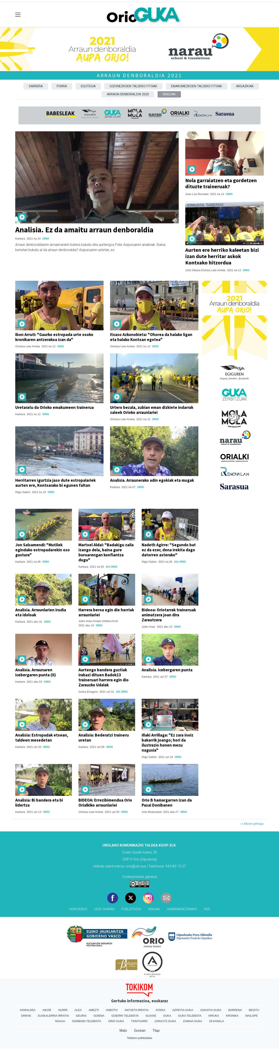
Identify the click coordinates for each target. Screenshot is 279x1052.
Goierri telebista (125, 1015)
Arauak (154, 909)
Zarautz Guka (165, 1021)
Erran (26, 1015)
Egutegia (88, 86)
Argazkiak (245, 86)
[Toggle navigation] (18, 15)
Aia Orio (111, 566)
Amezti (94, 1010)
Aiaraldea (28, 1010)
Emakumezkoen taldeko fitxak (196, 86)
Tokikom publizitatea (139, 1038)
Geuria (81, 1015)
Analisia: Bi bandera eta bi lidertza (39, 802)
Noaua (60, 1021)
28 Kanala (216, 1021)
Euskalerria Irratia (53, 1015)
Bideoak (169, 94)
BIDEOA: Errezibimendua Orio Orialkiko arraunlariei (105, 802)
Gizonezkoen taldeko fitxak (133, 86)
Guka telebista (189, 1015)
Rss (207, 909)
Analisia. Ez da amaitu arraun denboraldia (84, 230)
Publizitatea (131, 909)
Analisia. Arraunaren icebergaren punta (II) (35, 672)
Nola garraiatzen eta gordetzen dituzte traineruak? (221, 183)
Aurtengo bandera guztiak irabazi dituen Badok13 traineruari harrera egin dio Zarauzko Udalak (103, 677)
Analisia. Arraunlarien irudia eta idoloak (40, 612)
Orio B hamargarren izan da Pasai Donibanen (167, 802)
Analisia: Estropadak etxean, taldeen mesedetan (41, 737)
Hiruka (213, 1015)
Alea (78, 1010)
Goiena (99, 1015)
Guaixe (151, 1015)
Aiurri (63, 1010)
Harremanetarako (182, 909)
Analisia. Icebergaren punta (167, 669)
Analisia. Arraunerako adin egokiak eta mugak (152, 480)
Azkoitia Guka (210, 1010)
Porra (62, 86)
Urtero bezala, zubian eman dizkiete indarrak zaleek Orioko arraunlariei (151, 410)
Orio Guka (116, 1021)
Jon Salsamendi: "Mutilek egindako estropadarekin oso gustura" (42, 549)
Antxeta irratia (136, 1010)
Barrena (235, 1010)
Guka (167, 1015)
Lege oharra (104, 909)
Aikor (47, 1010)
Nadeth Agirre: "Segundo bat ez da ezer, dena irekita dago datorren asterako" (169, 549)
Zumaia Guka (192, 1021)
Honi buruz (78, 909)
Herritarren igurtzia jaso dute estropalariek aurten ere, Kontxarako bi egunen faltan (55, 483)
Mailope (251, 1015)
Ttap (156, 1030)
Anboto (112, 1010)
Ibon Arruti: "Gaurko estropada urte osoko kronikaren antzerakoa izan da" (54, 337)
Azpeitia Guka (182, 1010)
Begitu (254, 1010)
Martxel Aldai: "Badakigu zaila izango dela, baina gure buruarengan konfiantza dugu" (106, 552)
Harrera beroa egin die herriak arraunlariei (106, 612)
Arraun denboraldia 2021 (139, 75)
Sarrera (36, 86)
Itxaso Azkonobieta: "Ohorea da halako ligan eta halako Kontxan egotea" (151, 337)
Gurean (140, 1030)
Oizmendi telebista (86, 1021)
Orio (45, 238)
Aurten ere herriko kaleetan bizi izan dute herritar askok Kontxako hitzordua (222, 256)
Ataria (160, 1010)
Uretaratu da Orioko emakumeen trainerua (54, 407)
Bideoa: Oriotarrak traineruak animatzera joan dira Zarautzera (169, 614)
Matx (123, 1030)
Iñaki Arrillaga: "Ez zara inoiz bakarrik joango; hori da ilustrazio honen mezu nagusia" (167, 742)
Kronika (232, 1015)
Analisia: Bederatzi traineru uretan (103, 737)
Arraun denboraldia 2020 (128, 94)
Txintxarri (139, 1021)
